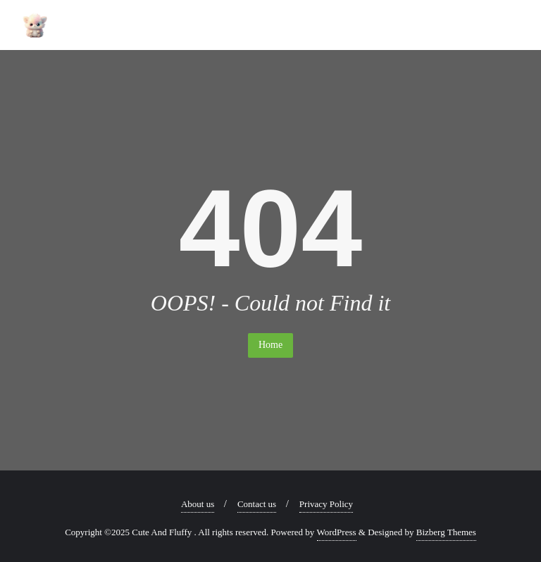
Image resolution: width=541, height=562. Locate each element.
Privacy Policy (326, 504)
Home (270, 344)
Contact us (256, 504)
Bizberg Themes (446, 532)
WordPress (336, 532)
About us (197, 504)
